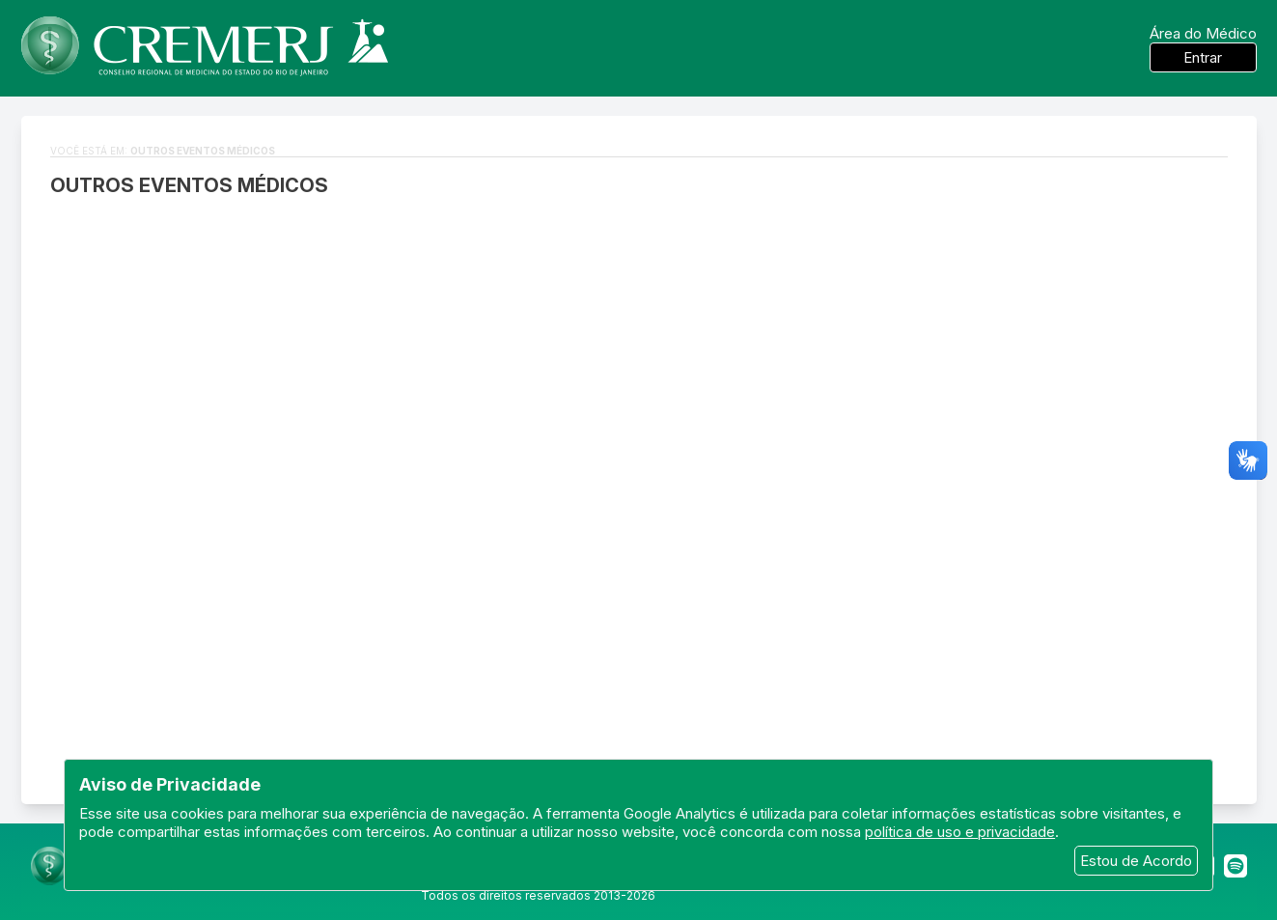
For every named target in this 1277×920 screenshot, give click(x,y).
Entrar (1202, 57)
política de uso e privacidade (960, 831)
